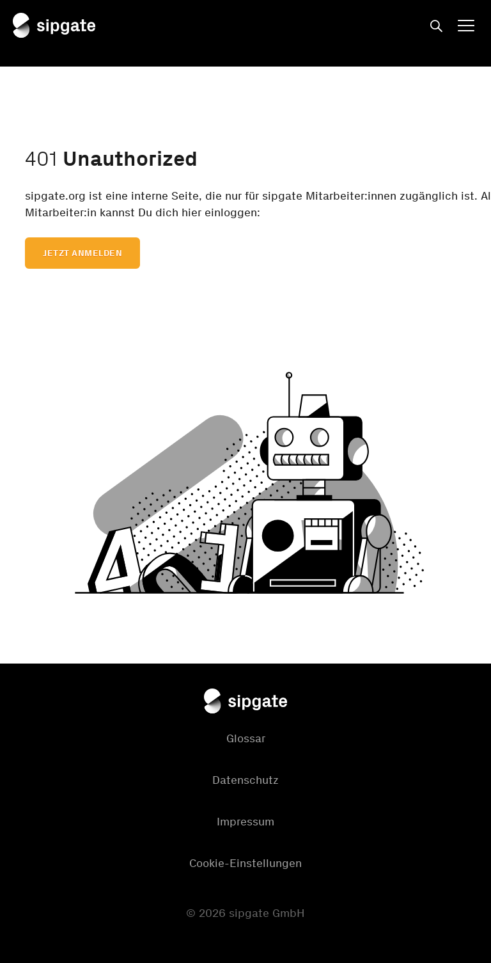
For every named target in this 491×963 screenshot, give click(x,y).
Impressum (245, 822)
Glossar (245, 738)
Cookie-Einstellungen (245, 863)
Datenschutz (245, 780)
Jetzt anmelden (82, 253)
